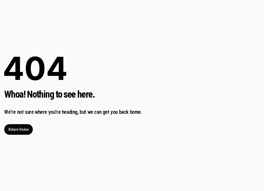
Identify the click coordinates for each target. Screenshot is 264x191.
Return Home (18, 129)
